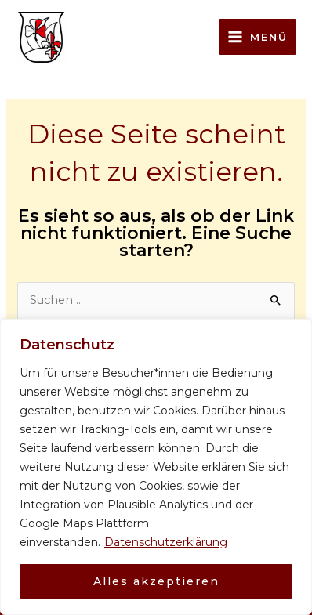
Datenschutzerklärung (165, 542)
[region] (156, 467)
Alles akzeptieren (156, 581)
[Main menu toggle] (257, 37)
